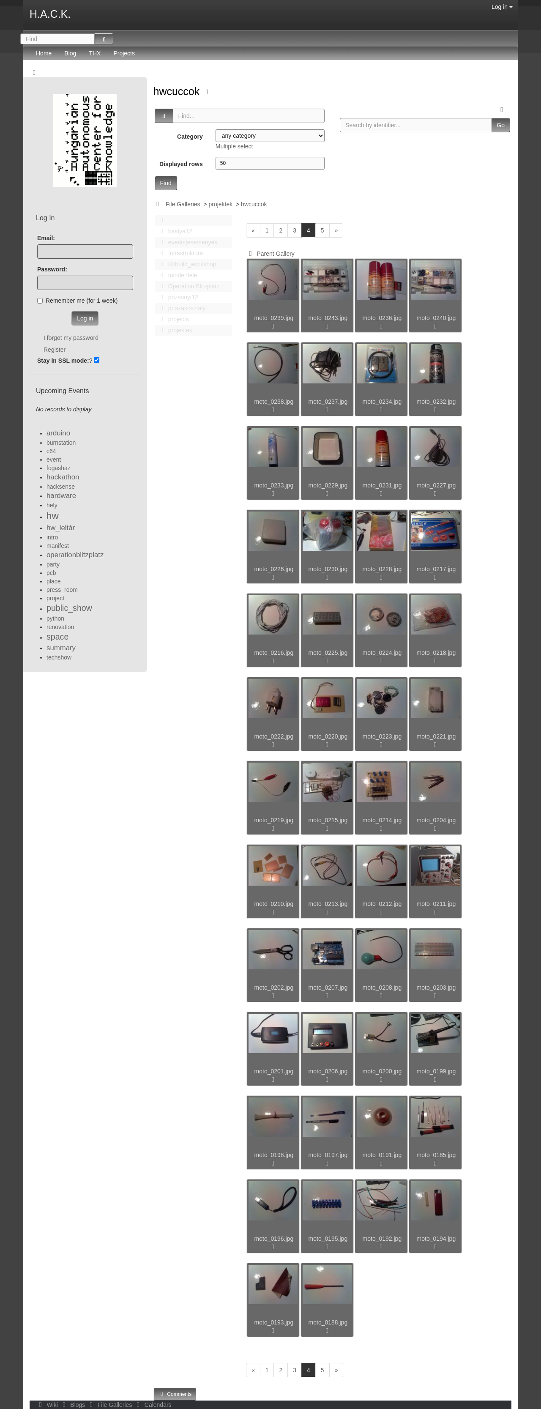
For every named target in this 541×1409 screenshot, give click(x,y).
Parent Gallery (270, 253)
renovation (60, 627)
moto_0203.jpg (436, 987)
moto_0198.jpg (274, 1155)
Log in (502, 6)
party (53, 564)
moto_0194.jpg (436, 1238)
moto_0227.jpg (436, 485)
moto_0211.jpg (436, 903)
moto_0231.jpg (382, 485)
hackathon (62, 477)
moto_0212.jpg (382, 903)
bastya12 (174, 231)
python (55, 618)
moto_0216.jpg (274, 652)
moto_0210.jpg (274, 903)
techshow (58, 657)
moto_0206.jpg (328, 1071)
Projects (124, 53)
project (55, 598)
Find (166, 183)
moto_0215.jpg (328, 820)
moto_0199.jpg (436, 1071)
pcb (51, 572)
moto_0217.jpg (436, 569)
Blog (70, 53)
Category (190, 136)
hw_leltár (60, 528)
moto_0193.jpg (274, 1322)
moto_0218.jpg (436, 652)
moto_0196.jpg (274, 1238)
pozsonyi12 (177, 297)
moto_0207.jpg (328, 987)
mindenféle (176, 275)
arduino (58, 433)
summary (61, 648)
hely (51, 505)
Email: (46, 238)
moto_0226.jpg (274, 569)
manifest (57, 545)
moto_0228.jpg (382, 569)
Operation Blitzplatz (188, 286)
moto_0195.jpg (328, 1238)
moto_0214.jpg (382, 820)
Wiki (48, 1404)
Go (501, 125)
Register (55, 349)
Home (44, 53)
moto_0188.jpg (328, 1322)
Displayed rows (181, 164)
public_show (69, 608)
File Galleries (183, 204)
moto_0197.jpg (328, 1155)
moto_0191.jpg (382, 1155)
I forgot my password (71, 337)
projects (172, 319)
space (57, 636)
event (53, 459)
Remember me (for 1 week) (77, 300)
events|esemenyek (187, 242)
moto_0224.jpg (382, 652)
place (53, 581)
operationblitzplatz (75, 555)
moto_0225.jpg (328, 652)
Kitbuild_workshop (186, 264)
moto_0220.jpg (328, 736)
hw (52, 516)
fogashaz (58, 468)
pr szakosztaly (181, 308)
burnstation (61, 442)
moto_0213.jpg (328, 903)
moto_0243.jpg (328, 318)
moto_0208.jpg (382, 987)
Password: (52, 269)
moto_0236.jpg (382, 318)
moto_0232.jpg (436, 401)
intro (52, 537)
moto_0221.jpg (436, 736)
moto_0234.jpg (382, 401)
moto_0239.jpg (274, 318)
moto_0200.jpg (382, 1071)
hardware (61, 496)
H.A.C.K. (50, 14)
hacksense (60, 486)
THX (95, 53)
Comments (175, 1394)
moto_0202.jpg (274, 987)
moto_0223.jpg (382, 736)
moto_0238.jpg (274, 401)
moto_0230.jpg (328, 569)
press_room (62, 589)
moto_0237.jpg (328, 401)
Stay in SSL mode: (63, 360)
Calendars (152, 1404)
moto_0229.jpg (328, 485)
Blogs (73, 1404)
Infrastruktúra (179, 253)
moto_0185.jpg (436, 1155)
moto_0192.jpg (382, 1238)
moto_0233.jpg (274, 485)
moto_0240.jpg (436, 318)
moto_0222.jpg (274, 736)
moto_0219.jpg (274, 820)
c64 (51, 451)
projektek (220, 204)
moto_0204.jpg (436, 820)
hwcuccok (178, 91)
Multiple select (234, 146)
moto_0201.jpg (274, 1071)
